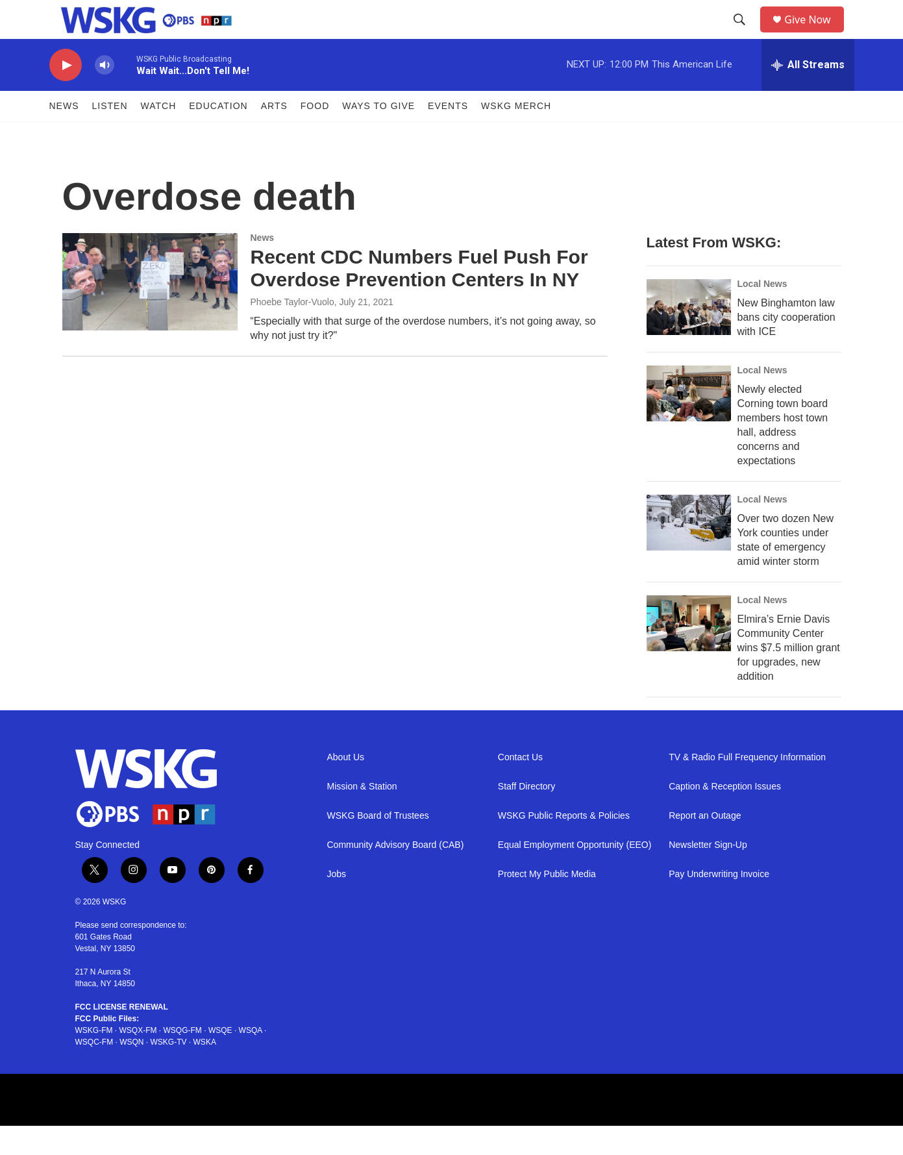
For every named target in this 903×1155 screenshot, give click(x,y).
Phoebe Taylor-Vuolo (292, 331)
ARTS (274, 135)
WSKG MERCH (516, 135)
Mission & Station (362, 816)
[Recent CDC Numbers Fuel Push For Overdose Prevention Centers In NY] (150, 311)
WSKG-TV (169, 1071)
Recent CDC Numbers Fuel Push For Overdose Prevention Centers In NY (419, 297)
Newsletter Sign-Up (708, 874)
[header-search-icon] (744, 34)
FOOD (315, 135)
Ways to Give (378, 135)
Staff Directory (526, 816)
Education (218, 135)
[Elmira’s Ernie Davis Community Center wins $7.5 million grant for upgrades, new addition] (689, 652)
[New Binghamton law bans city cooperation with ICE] (689, 336)
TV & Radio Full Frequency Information (747, 786)
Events (448, 135)
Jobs (337, 903)
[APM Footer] (389, 1129)
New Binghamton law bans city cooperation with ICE (786, 346)
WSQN (131, 1071)
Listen (110, 135)
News (64, 135)
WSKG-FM (94, 1059)
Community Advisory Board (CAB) (395, 874)
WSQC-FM (94, 1071)
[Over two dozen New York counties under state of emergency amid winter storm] (689, 552)
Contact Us (520, 786)
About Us (346, 786)
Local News (762, 313)
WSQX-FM (138, 1059)
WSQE (220, 1059)
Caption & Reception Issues (725, 816)
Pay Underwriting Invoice (719, 903)
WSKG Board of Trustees (378, 845)
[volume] (104, 94)
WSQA (250, 1059)
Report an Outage (705, 845)
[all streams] (807, 94)
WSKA (204, 1071)
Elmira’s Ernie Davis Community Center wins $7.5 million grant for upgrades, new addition (788, 677)
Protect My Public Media (547, 903)
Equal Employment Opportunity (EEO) (575, 874)
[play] (65, 94)
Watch (159, 135)
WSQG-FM (183, 1059)
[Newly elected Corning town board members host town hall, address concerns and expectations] (689, 423)
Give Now (815, 34)
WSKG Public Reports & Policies (564, 845)
